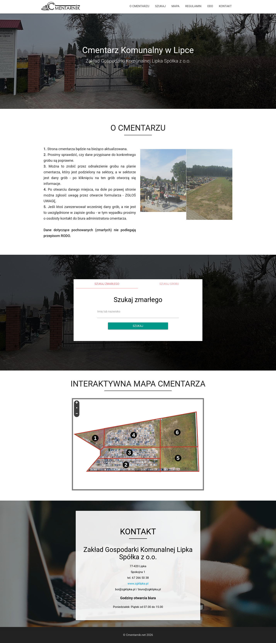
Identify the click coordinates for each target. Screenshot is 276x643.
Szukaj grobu (169, 283)
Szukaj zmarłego (106, 283)
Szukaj (138, 325)
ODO (210, 6)
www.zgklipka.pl (138, 583)
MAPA (175, 6)
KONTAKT (225, 6)
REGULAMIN (193, 6)
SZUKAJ (160, 6)
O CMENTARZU (139, 6)
